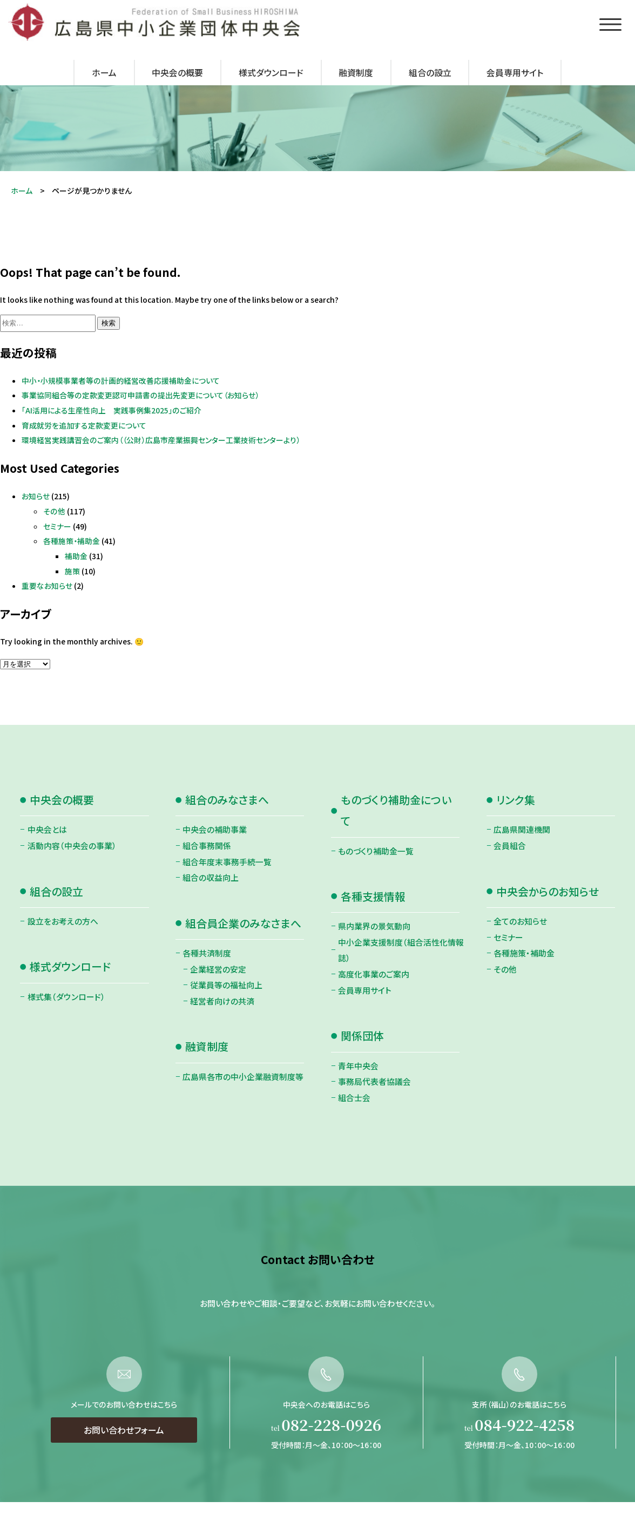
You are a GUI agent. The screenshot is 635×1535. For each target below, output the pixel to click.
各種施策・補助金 (71, 540)
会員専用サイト (515, 72)
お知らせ (36, 496)
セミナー (57, 526)
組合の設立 (430, 72)
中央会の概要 (177, 72)
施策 (72, 571)
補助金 (76, 556)
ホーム (104, 72)
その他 (54, 511)
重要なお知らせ (47, 585)
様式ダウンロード (271, 72)
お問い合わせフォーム (124, 1464)
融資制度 (356, 72)
